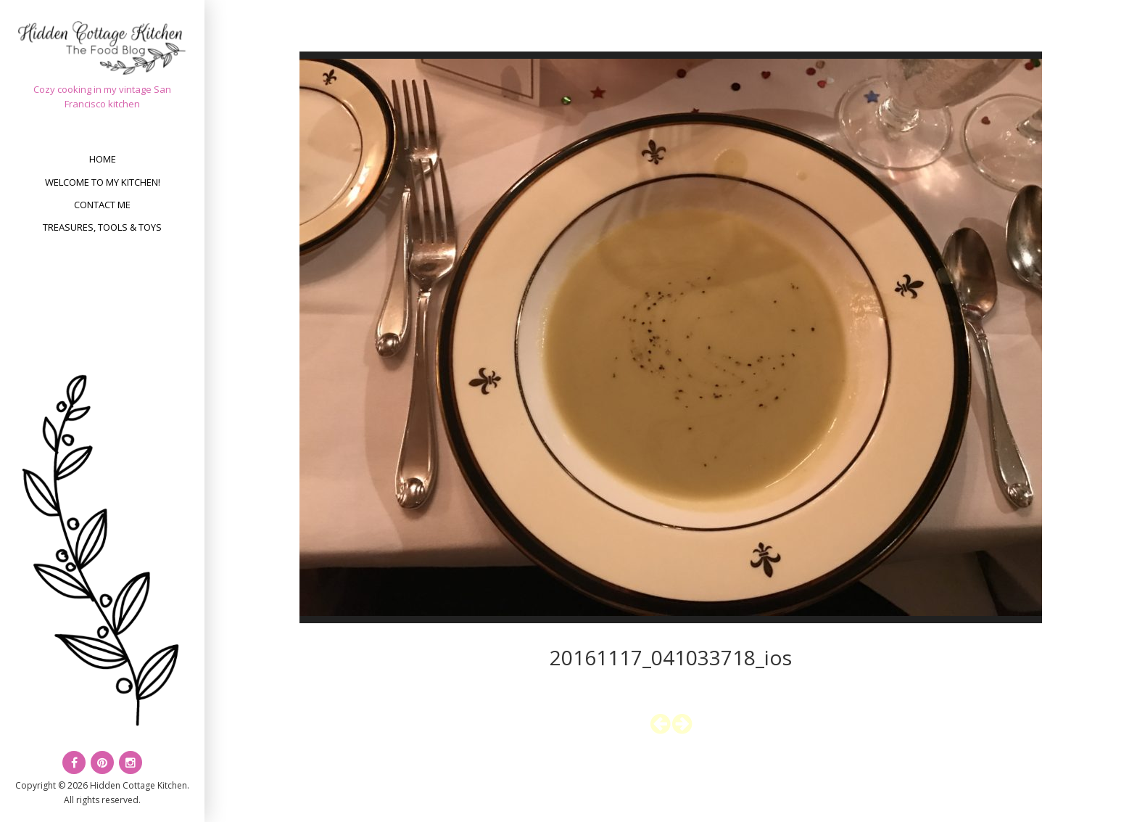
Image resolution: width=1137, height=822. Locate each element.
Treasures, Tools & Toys (102, 227)
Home (102, 158)
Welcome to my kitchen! (102, 182)
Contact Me (102, 204)
